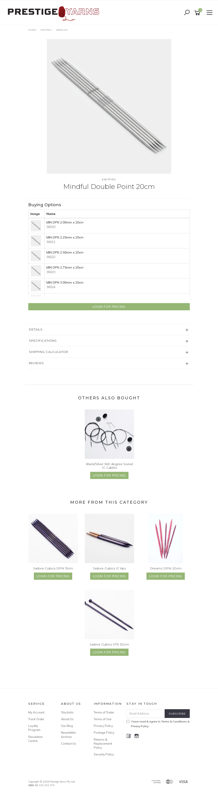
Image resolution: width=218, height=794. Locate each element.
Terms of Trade (104, 712)
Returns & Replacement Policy (103, 743)
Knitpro (109, 179)
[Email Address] (145, 713)
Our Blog (67, 726)
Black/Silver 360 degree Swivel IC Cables (109, 466)
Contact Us (68, 743)
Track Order (36, 719)
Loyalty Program (34, 728)
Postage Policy (104, 732)
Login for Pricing (109, 307)
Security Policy (104, 754)
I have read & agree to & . (158, 724)
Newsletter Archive (68, 734)
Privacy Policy (103, 726)
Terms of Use (102, 719)
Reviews (36, 363)
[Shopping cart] (198, 13)
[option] (109, 106)
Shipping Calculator (48, 352)
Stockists (67, 712)
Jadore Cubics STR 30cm (109, 644)
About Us (67, 719)
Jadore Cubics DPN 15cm (53, 568)
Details (36, 329)
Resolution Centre (35, 739)
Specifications (43, 340)
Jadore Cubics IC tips (109, 568)
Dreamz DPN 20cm (165, 568)
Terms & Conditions (174, 721)
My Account (36, 712)
